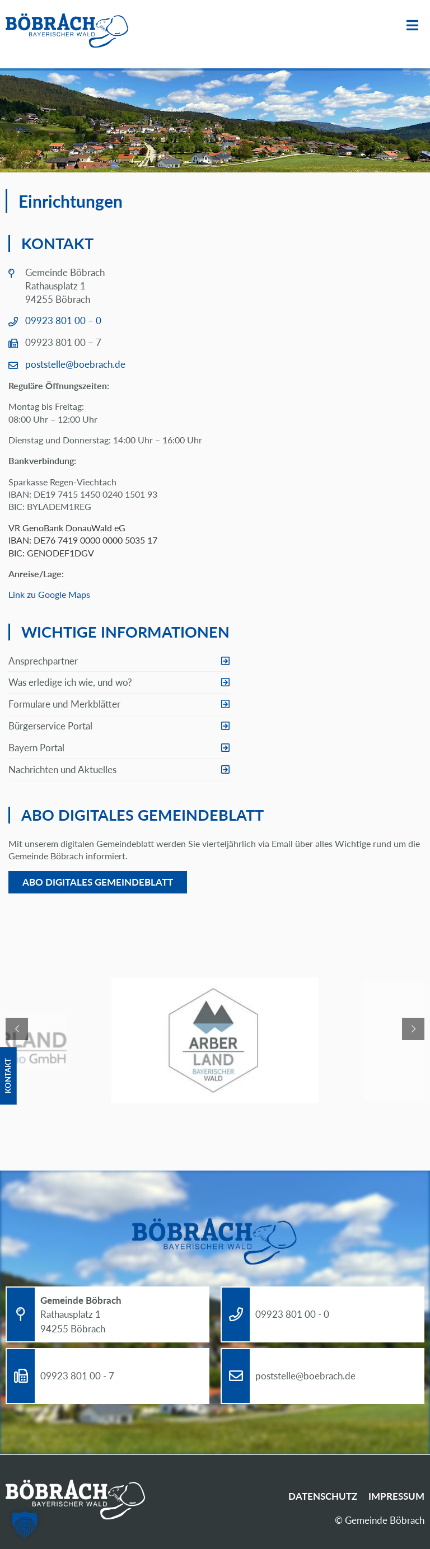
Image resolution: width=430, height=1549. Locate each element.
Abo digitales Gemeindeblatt (97, 882)
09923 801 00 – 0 (63, 320)
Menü (412, 25)
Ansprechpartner (43, 661)
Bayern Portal (36, 748)
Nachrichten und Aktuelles (62, 769)
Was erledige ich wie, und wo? (70, 682)
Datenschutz (322, 1496)
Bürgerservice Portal (50, 726)
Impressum (396, 1496)
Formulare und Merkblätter (64, 704)
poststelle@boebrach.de (75, 364)
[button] (24, 1524)
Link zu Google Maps (49, 594)
